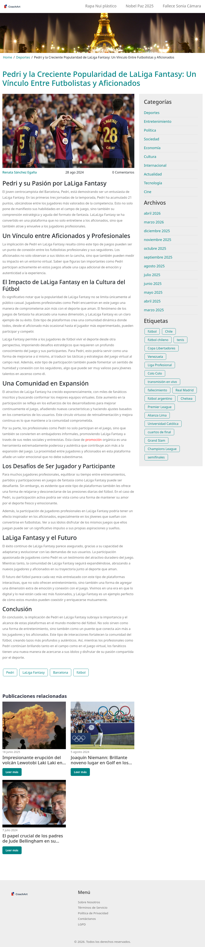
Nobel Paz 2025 (140, 6)
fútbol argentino (160, 398)
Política (150, 130)
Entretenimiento (157, 121)
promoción (93, 439)
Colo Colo (155, 373)
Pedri (10, 672)
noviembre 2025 (157, 239)
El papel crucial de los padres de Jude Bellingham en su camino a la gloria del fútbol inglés (32, 838)
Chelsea (186, 398)
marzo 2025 (154, 309)
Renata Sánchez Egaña (19, 172)
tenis (180, 340)
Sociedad (151, 139)
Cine (147, 191)
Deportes (23, 57)
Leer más (12, 772)
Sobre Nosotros (89, 902)
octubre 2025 (155, 248)
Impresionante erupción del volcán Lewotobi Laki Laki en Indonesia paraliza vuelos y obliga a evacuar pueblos (32, 760)
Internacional (155, 165)
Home (7, 57)
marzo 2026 (154, 222)
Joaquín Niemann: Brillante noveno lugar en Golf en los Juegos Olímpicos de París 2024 (99, 760)
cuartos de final (159, 432)
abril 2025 (152, 301)
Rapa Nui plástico (101, 6)
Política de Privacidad (93, 913)
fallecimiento (157, 390)
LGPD (82, 924)
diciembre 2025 (157, 230)
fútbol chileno (158, 340)
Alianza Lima (157, 415)
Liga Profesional (160, 365)
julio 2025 (152, 274)
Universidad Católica (163, 423)
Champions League (162, 449)
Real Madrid (185, 390)
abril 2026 (152, 213)
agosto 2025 (154, 266)
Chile (169, 331)
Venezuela (155, 356)
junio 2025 (153, 283)
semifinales (156, 457)
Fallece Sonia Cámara (182, 6)
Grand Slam (156, 440)
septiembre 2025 (158, 257)
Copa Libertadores (161, 348)
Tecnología (153, 182)
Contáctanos (87, 919)
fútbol (80, 672)
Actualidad (153, 174)
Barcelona (60, 672)
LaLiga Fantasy (33, 672)
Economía (152, 147)
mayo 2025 (153, 292)
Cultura (150, 156)
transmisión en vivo (162, 382)
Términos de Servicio (92, 907)
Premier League (160, 407)
